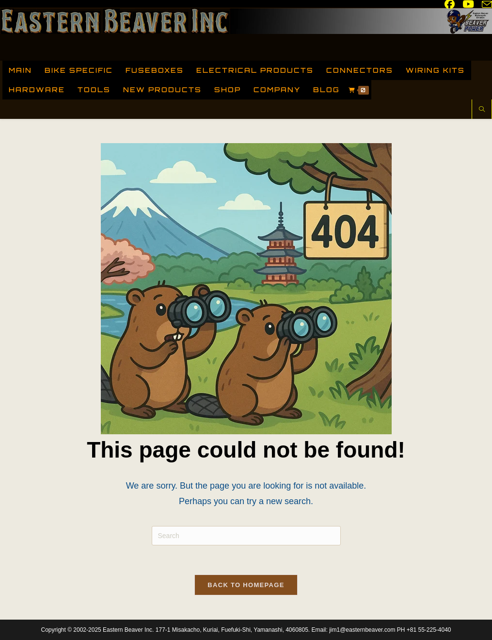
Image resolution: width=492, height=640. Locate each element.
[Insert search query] (246, 535)
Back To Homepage (245, 585)
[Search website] (482, 110)
